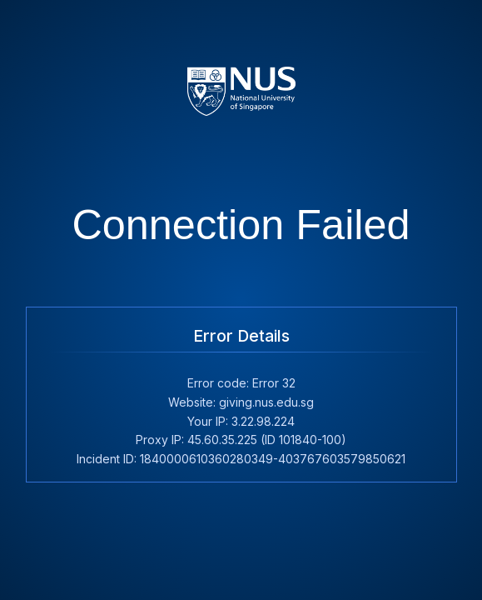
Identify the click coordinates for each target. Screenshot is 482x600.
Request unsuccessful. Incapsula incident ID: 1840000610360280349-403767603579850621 (241, 300)
